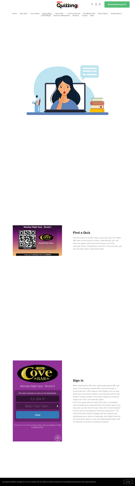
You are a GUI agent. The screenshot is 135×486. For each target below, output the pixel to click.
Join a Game (35, 13)
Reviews (76, 15)
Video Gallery (103, 13)
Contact (85, 15)
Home (14, 13)
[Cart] (101, 4)
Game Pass (60, 13)
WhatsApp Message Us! (117, 4)
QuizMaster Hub (89, 13)
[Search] (92, 4)
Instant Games (117, 13)
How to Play (47, 13)
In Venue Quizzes (73, 13)
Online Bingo (46, 15)
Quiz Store (24, 13)
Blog (92, 15)
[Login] (96, 4)
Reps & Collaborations (62, 15)
